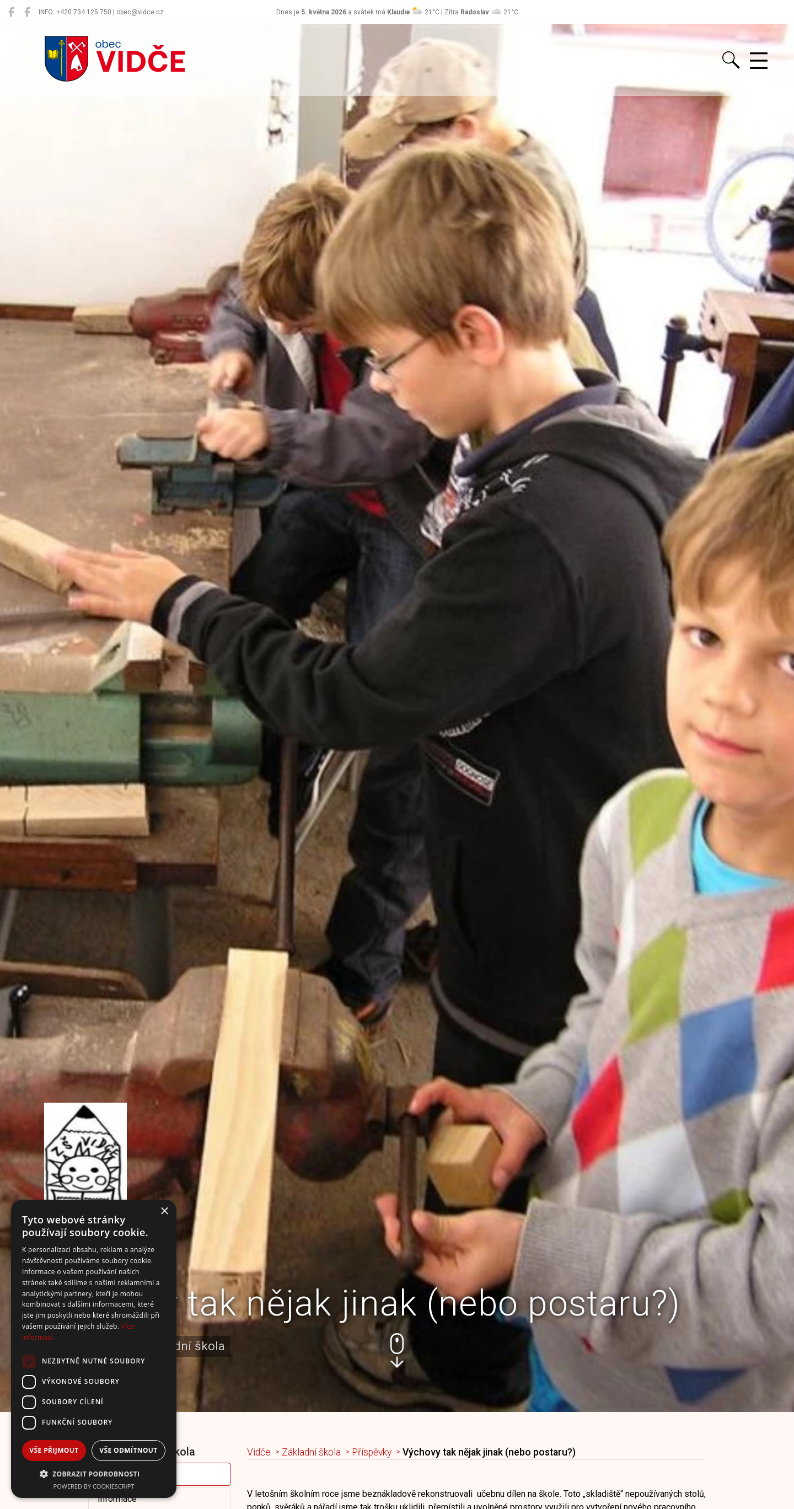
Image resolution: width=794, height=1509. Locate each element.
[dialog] (93, 1349)
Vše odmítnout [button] (128, 1450)
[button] (397, 1350)
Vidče (259, 1452)
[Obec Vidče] (11, 12)
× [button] (164, 1211)
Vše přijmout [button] (53, 1450)
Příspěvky (371, 1452)
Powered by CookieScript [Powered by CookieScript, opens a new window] (94, 1486)
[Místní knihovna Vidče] (27, 12)
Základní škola (311, 1452)
